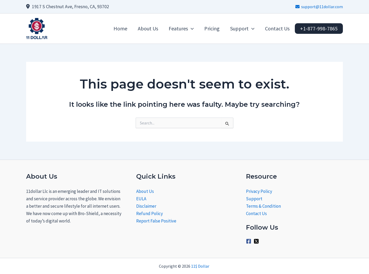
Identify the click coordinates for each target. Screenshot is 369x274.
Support (254, 199)
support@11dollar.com (319, 6)
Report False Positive (156, 221)
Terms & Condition (263, 206)
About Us (145, 191)
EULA (141, 199)
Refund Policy (149, 213)
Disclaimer (146, 206)
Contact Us (256, 213)
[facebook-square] (249, 241)
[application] (191, 28)
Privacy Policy (259, 191)
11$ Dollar (200, 266)
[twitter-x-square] (257, 241)
